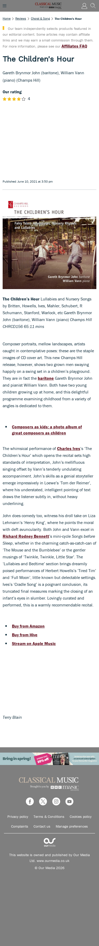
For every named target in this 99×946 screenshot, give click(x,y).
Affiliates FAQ (74, 46)
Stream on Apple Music (34, 643)
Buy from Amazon (28, 626)
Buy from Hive (24, 634)
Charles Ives (68, 448)
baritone (46, 378)
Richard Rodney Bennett (26, 536)
